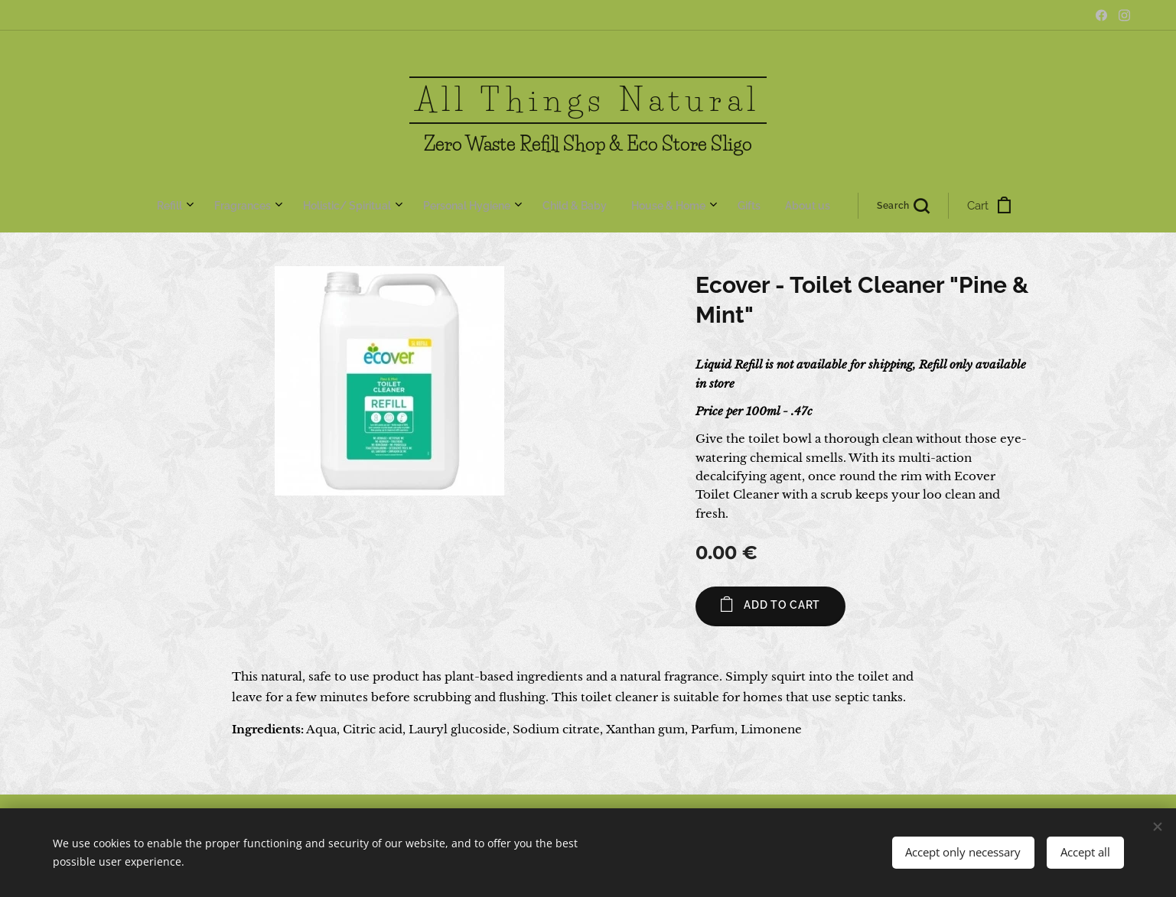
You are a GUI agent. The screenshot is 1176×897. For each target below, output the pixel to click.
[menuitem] (399, 206)
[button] (671, 206)
